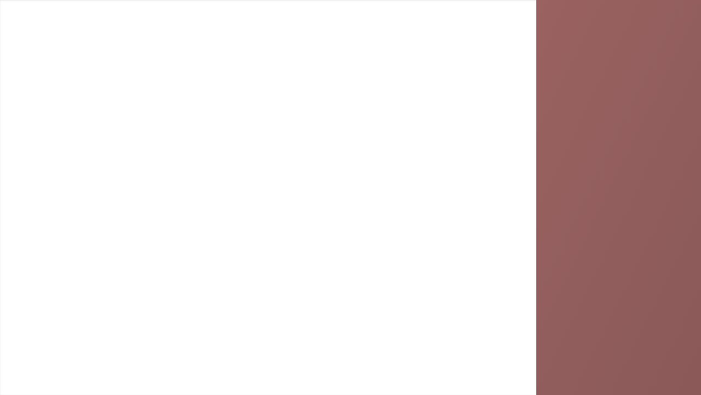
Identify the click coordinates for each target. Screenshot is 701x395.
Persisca (112, 387)
